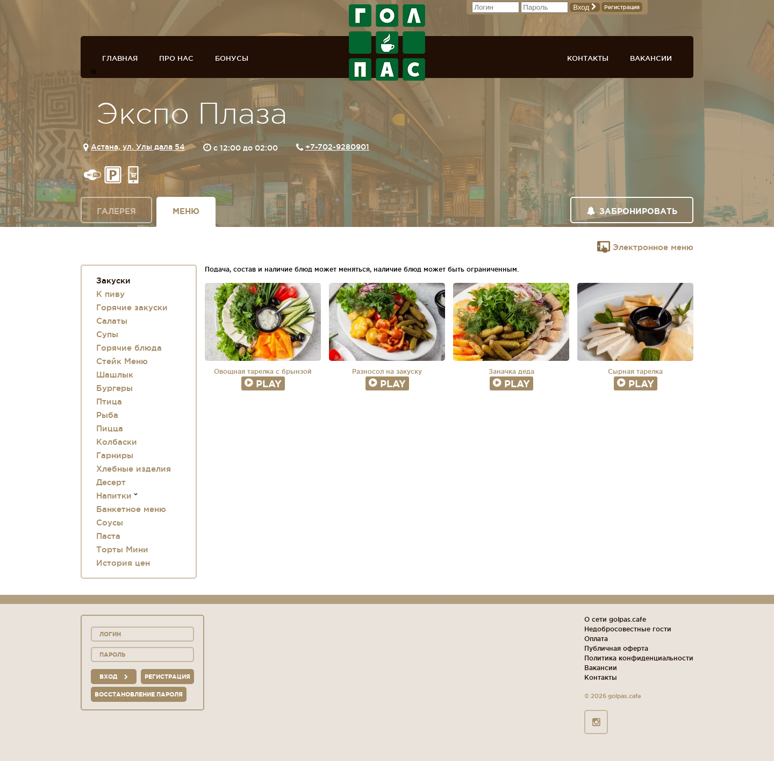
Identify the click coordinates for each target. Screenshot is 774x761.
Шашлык (114, 374)
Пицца (109, 428)
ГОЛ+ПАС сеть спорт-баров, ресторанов (387, 42)
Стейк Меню (122, 361)
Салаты (111, 320)
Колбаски (116, 441)
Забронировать (631, 211)
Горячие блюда (129, 347)
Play (263, 383)
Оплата (596, 638)
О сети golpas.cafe (615, 619)
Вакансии (651, 58)
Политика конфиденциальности (638, 658)
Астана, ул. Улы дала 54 (138, 147)
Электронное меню (645, 247)
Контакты (587, 58)
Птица (109, 401)
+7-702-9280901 (337, 147)
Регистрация (622, 7)
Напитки (114, 495)
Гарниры (114, 455)
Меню (186, 211)
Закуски (113, 280)
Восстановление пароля (139, 694)
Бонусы (231, 58)
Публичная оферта (616, 648)
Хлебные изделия (133, 468)
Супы (107, 334)
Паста (108, 535)
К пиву (110, 293)
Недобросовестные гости (627, 628)
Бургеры (114, 388)
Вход (585, 7)
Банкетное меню (131, 509)
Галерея (116, 211)
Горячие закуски (132, 307)
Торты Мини (122, 549)
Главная (120, 58)
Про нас (176, 58)
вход (113, 676)
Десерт (111, 482)
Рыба (107, 414)
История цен (123, 562)
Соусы (109, 522)
